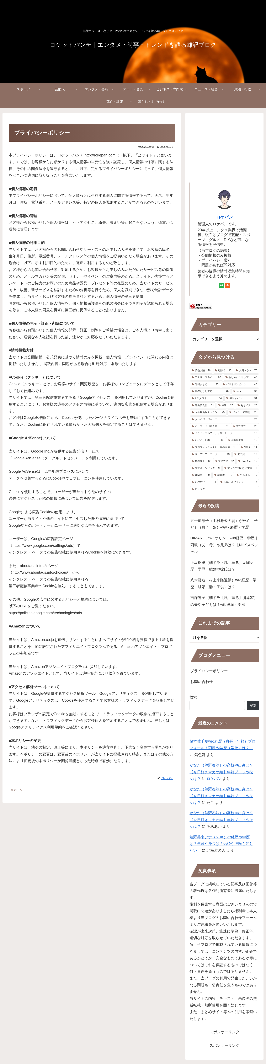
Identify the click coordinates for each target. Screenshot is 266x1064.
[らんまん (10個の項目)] (247, 461)
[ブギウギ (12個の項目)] (224, 461)
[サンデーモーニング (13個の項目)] (211, 454)
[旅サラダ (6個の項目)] (224, 489)
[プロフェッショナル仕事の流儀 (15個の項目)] (214, 447)
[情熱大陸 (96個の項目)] (201, 371)
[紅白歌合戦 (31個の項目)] (203, 405)
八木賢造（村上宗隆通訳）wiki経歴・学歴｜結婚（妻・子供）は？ (223, 583)
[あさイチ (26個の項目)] (247, 405)
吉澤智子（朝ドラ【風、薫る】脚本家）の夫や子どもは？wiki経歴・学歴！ (224, 601)
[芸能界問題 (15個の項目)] (242, 440)
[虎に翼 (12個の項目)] (245, 454)
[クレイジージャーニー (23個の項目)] (224, 419)
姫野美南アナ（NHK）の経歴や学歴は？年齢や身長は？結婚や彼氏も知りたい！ (221, 844)
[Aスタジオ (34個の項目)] (207, 398)
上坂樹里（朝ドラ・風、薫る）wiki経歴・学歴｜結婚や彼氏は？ (221, 566)
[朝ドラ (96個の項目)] (223, 371)
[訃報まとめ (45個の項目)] (205, 384)
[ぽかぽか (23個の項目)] (245, 426)
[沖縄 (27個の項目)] (226, 405)
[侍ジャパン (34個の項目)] (241, 398)
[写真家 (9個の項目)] (223, 475)
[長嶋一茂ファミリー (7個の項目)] (239, 482)
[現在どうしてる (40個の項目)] (210, 391)
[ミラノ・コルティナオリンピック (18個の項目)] (224, 433)
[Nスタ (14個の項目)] (249, 447)
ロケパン (224, 217)
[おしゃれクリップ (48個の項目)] (241, 377)
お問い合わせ (201, 682)
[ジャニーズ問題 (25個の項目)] (243, 412)
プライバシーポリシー (209, 671)
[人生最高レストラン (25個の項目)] (208, 412)
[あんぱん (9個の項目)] (247, 475)
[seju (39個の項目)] (245, 391)
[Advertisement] (224, 146)
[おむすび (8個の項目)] (204, 482)
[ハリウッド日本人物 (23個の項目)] (210, 426)
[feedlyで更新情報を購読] (221, 285)
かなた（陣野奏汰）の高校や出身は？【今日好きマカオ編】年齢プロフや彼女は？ (221, 772)
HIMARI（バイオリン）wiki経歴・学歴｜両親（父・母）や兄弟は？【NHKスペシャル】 (224, 545)
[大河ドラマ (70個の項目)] (246, 371)
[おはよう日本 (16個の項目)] (207, 440)
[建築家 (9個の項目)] (201, 475)
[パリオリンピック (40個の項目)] (240, 384)
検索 (193, 697)
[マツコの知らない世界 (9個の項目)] (240, 468)
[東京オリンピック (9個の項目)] (206, 468)
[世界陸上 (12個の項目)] (201, 461)
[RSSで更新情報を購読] (227, 285)
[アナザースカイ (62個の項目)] (206, 377)
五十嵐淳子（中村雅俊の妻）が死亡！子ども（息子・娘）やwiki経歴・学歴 (224, 524)
